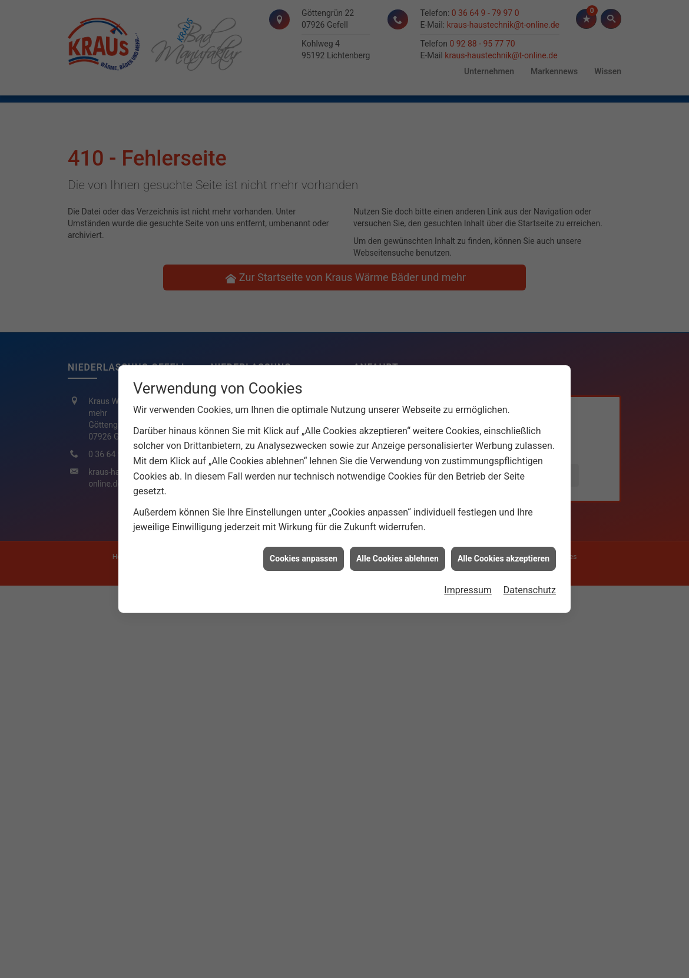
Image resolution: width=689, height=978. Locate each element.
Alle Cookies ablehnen (397, 551)
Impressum (468, 582)
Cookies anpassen (303, 551)
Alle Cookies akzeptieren (503, 551)
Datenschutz (530, 582)
